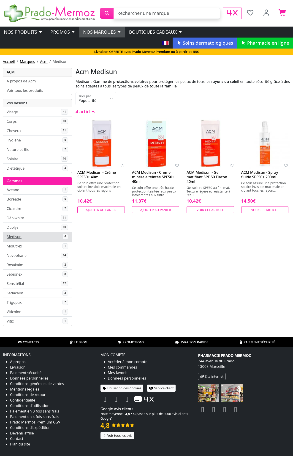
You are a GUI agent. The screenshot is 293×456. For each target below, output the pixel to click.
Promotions (131, 342)
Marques (27, 61)
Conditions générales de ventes (37, 383)
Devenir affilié (22, 433)
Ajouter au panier (101, 210)
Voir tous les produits (25, 90)
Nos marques (102, 32)
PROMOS (62, 32)
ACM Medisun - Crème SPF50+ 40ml (96, 174)
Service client (161, 388)
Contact (16, 438)
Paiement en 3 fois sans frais (34, 411)
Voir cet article (210, 210)
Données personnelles (29, 378)
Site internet (211, 376)
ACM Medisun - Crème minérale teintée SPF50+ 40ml (153, 177)
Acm (44, 61)
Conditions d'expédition (30, 427)
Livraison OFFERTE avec (146, 51)
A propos (17, 361)
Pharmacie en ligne (265, 43)
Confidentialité (22, 400)
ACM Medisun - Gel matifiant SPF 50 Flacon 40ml (207, 177)
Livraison (17, 367)
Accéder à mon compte (127, 361)
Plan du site (20, 444)
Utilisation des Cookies (122, 388)
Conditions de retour (28, 394)
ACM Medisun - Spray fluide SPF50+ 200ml (259, 174)
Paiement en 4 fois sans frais (34, 416)
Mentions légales (24, 389)
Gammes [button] (14, 180)
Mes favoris (118, 372)
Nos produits (23, 32)
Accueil (9, 61)
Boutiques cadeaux (155, 32)
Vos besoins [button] (17, 103)
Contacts (28, 342)
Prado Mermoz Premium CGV (35, 422)
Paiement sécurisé (257, 342)
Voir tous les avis (117, 435)
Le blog (78, 342)
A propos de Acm (21, 81)
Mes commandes (122, 367)
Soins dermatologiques (204, 43)
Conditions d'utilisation (29, 405)
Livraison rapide (192, 342)
